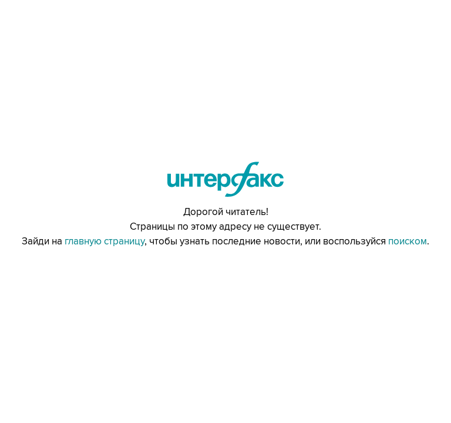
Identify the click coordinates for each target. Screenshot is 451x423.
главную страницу (104, 241)
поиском (407, 241)
